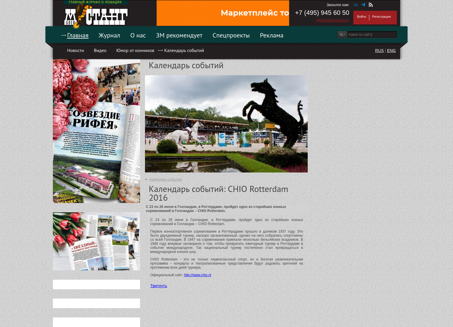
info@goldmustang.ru (332, 20)
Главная (78, 35)
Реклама (272, 35)
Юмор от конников (135, 50)
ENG (391, 50)
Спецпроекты (231, 35)
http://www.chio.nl (197, 275)
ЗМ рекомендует (179, 35)
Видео (100, 50)
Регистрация (381, 16)
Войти (361, 16)
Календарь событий (184, 50)
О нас (138, 35)
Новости (75, 50)
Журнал (109, 35)
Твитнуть (158, 285)
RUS (379, 50)
